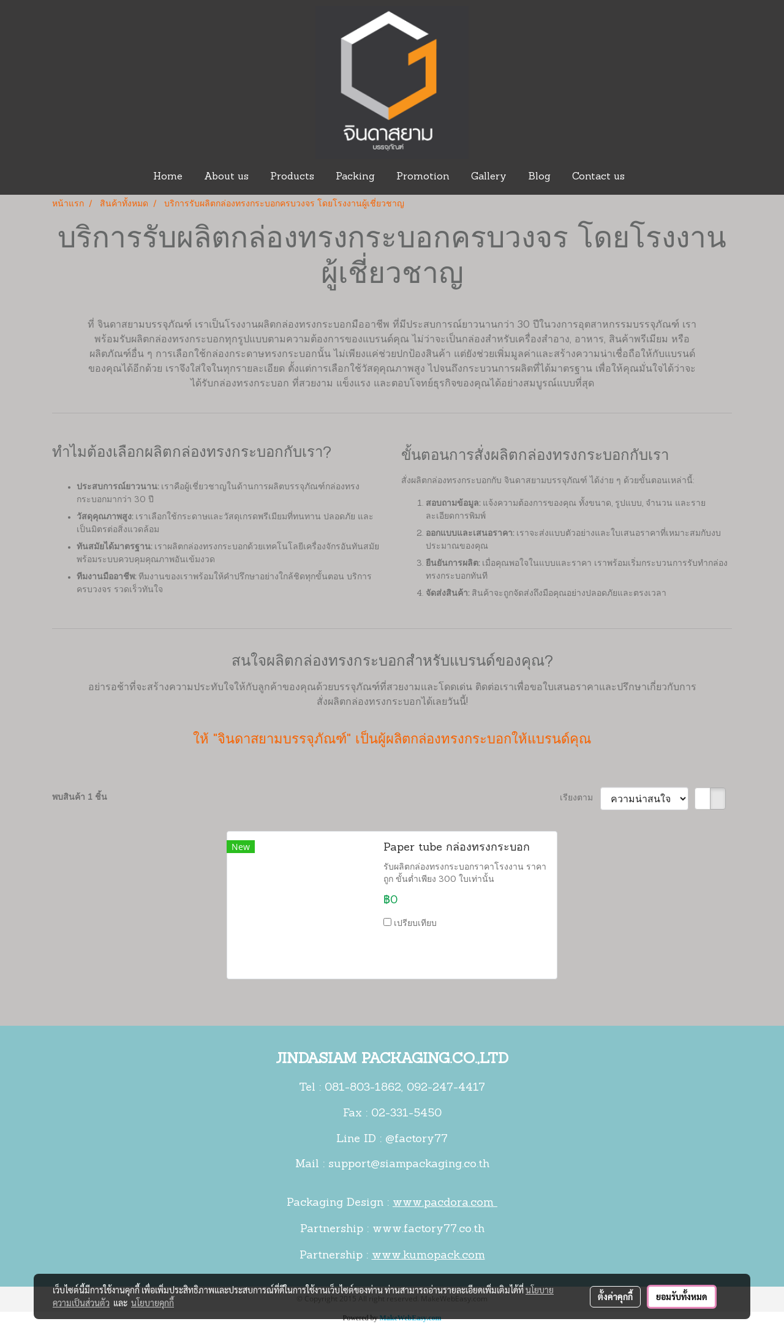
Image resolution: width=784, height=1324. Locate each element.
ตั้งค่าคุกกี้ (615, 1296)
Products (292, 177)
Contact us (598, 177)
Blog (539, 177)
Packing (355, 177)
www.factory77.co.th (428, 1229)
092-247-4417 (446, 1088)
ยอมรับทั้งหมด (681, 1296)
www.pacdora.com (445, 1203)
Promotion (423, 177)
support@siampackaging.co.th (408, 1164)
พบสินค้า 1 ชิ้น (79, 797)
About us (226, 177)
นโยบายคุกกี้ (152, 1302)
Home (168, 177)
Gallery (489, 177)
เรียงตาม (580, 798)
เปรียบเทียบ (415, 923)
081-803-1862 (363, 1088)
